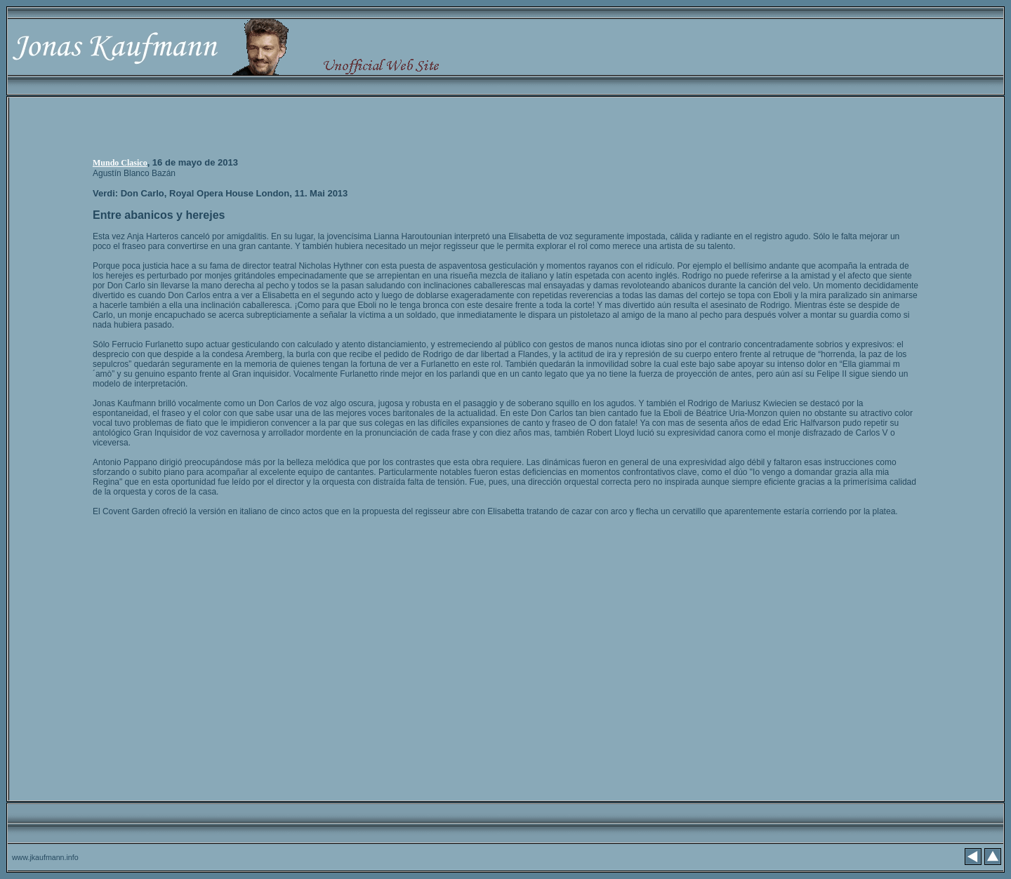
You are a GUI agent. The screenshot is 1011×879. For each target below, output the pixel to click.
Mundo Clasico (120, 163)
